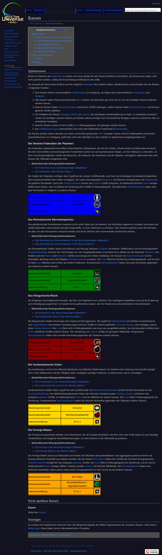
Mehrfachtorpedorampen (105, 390)
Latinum (86, 114)
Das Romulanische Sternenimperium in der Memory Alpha (63, 244)
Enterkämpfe (120, 129)
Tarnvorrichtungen (67, 107)
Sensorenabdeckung (38, 393)
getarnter (43, 397)
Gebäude (39, 96)
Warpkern (149, 252)
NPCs (54, 535)
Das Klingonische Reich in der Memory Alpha (57, 316)
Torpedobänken (40, 325)
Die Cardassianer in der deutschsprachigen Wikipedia (61, 381)
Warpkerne (107, 179)
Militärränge (34, 528)
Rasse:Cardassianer (54, 23)
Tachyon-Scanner (138, 107)
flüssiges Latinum (69, 114)
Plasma (48, 256)
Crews (146, 183)
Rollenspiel (88, 84)
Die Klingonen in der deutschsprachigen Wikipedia (59, 313)
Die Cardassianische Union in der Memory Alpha (59, 385)
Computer (103, 248)
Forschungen (138, 92)
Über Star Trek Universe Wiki (56, 551)
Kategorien (34, 535)
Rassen (45, 535)
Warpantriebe (151, 179)
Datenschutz (36, 551)
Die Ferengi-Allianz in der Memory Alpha (55, 451)
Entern (31, 331)
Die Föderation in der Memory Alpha (53, 171)
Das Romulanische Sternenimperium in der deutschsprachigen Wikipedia (71, 240)
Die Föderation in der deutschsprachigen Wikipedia (60, 167)
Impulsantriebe (118, 321)
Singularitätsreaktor (37, 252)
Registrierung (57, 76)
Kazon (42, 512)
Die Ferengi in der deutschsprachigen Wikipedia (58, 447)
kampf (38, 262)
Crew (104, 259)
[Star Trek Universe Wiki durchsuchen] (141, 10)
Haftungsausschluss (78, 551)
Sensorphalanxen (136, 187)
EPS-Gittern (99, 459)
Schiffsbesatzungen (48, 129)
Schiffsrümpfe (78, 92)
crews (76, 125)
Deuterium (62, 256)
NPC (101, 133)
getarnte (97, 183)
